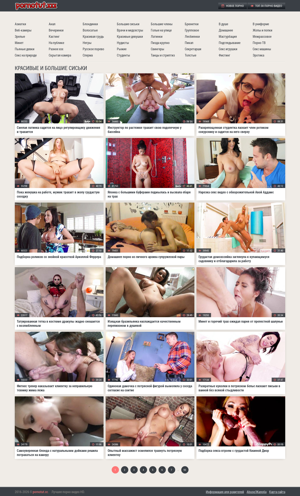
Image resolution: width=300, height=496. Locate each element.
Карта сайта (277, 492)
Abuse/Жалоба (256, 492)
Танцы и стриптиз (163, 55)
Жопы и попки (262, 30)
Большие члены (161, 24)
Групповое (192, 30)
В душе (223, 24)
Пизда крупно (160, 42)
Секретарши (193, 49)
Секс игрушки (228, 49)
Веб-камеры (23, 30)
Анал (52, 24)
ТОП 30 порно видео (266, 6)
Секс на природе (26, 55)
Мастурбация (228, 36)
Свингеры (157, 49)
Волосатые (90, 30)
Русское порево (93, 49)
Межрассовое (262, 36)
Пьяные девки (24, 49)
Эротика (258, 55)
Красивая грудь (93, 36)
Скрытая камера (60, 55)
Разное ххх (56, 49)
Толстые (190, 55)
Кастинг (54, 36)
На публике (56, 42)
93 (185, 469)
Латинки (156, 36)
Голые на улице (161, 30)
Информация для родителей (225, 492)
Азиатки (20, 24)
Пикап (189, 42)
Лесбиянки (192, 36)
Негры (87, 42)
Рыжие (121, 49)
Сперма (88, 55)
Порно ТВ (259, 42)
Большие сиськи (128, 24)
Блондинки (90, 24)
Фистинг (224, 55)
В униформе (261, 24)
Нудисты (123, 42)
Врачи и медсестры (130, 30)
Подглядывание (229, 42)
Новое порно (232, 6)
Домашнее (226, 30)
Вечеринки (56, 30)
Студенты (123, 55)
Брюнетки (192, 24)
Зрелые (20, 36)
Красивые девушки (130, 36)
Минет (19, 42)
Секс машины (262, 49)
